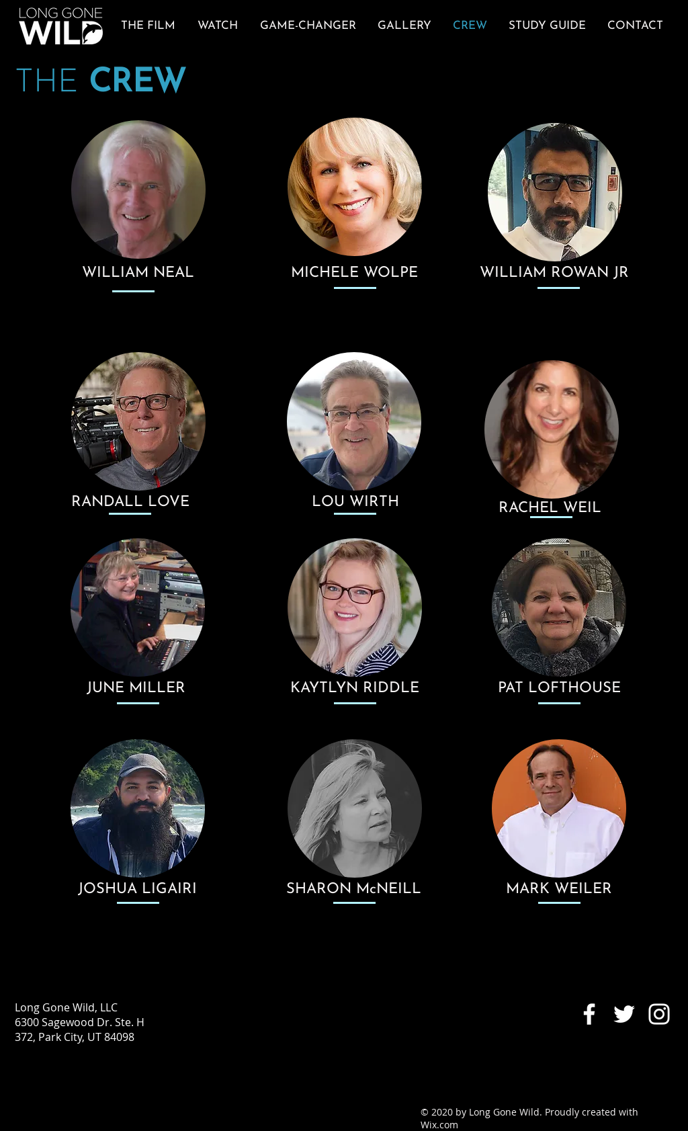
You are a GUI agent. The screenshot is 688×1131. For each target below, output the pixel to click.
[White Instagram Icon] (659, 1014)
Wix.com (439, 1124)
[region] (138, 192)
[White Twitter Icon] (624, 1014)
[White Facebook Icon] (589, 1014)
